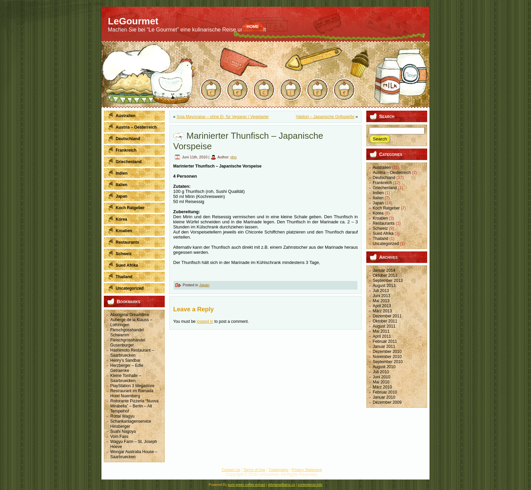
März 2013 (382, 311)
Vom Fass (119, 436)
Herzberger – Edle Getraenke (126, 368)
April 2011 (382, 336)
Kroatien (380, 218)
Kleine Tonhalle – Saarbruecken (125, 378)
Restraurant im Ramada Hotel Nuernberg (131, 393)
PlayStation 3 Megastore (132, 385)
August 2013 (384, 285)
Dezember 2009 (387, 402)
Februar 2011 (385, 341)
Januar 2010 (384, 397)
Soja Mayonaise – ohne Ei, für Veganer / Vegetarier (223, 116)
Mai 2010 (381, 382)
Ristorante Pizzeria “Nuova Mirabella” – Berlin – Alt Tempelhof (134, 406)
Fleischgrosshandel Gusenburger (127, 343)
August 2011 (384, 326)
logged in (205, 321)
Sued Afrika (383, 233)
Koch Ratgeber (386, 208)
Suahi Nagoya (123, 431)
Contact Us (231, 470)
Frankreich (382, 182)
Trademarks (278, 470)
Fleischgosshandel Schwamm (127, 332)
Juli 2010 (381, 372)
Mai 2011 (381, 331)
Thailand (380, 238)
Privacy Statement (307, 470)
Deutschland (384, 177)
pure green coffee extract (247, 485)
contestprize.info (310, 485)
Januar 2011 (384, 346)
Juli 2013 (381, 290)
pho (233, 157)
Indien (378, 193)
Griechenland (385, 187)
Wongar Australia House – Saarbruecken (133, 454)
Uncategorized (386, 243)
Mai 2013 (381, 300)
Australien (382, 167)
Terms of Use (255, 470)
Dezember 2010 (387, 351)
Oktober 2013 (385, 275)
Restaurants (384, 223)
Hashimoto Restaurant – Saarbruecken (132, 353)
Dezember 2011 (387, 316)
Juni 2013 (381, 295)
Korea (378, 213)
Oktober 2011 (385, 321)
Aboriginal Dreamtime (129, 314)
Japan (204, 285)
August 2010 (384, 366)
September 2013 (388, 280)
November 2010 (387, 356)
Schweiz (380, 228)
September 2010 (388, 361)
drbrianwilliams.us (281, 485)
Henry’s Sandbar (125, 360)
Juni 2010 (381, 377)
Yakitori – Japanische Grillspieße (325, 116)
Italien (378, 198)
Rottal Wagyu (122, 416)
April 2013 (382, 306)
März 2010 (382, 387)
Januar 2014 (384, 270)
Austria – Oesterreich (392, 172)
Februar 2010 (385, 392)
